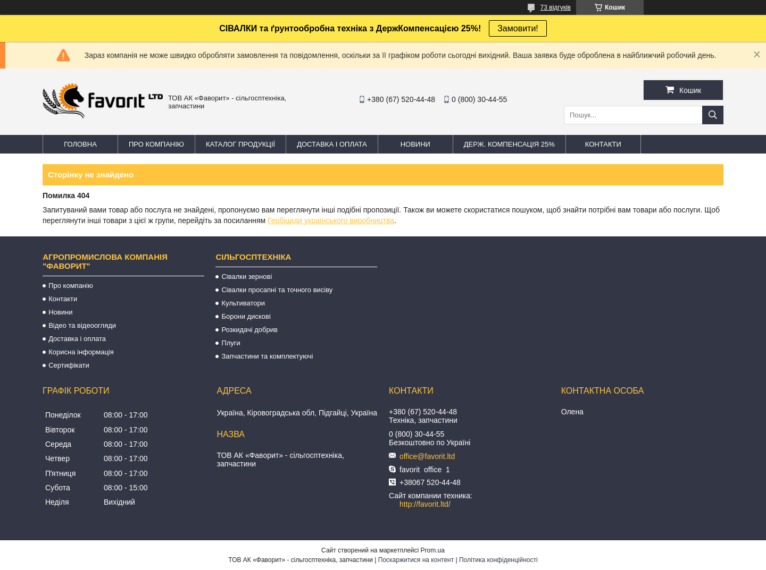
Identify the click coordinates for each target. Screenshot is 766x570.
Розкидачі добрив (249, 330)
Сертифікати (68, 365)
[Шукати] (712, 115)
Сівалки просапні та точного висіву (276, 290)
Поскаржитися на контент (416, 560)
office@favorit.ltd (427, 456)
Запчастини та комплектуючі (267, 356)
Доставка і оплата (332, 144)
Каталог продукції (240, 144)
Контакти (603, 144)
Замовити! (517, 28)
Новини (415, 144)
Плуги (230, 343)
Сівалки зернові (246, 276)
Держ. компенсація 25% (509, 144)
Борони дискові (245, 316)
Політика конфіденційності (498, 560)
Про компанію (156, 144)
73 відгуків (555, 7)
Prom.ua (433, 550)
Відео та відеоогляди (82, 325)
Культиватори (243, 303)
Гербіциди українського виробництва (331, 220)
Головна (80, 144)
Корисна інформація (81, 352)
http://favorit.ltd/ (425, 504)
